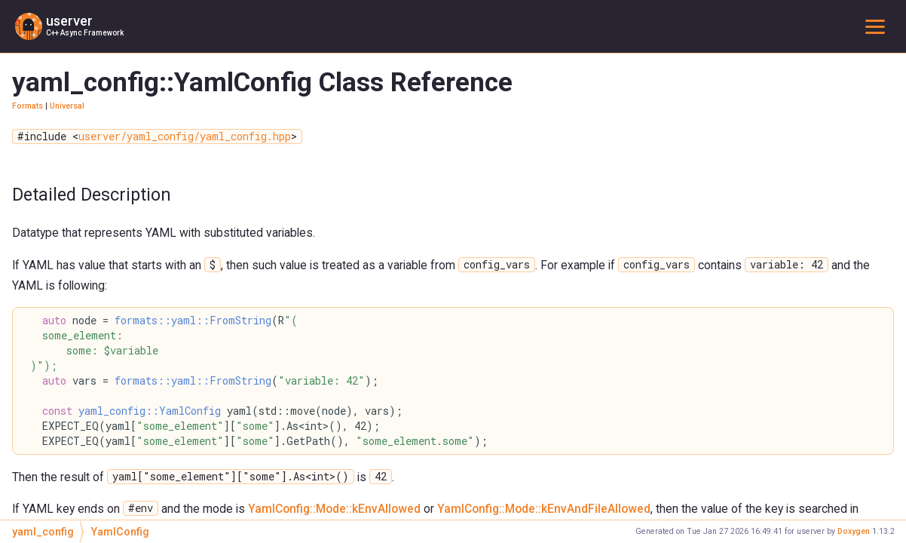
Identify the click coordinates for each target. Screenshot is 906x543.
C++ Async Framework (85, 33)
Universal (67, 106)
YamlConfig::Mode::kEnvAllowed (334, 508)
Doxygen (853, 531)
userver (69, 21)
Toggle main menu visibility (878, 26)
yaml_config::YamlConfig (149, 411)
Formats (27, 106)
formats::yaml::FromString (193, 320)
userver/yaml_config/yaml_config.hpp (184, 136)
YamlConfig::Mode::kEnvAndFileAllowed (543, 508)
